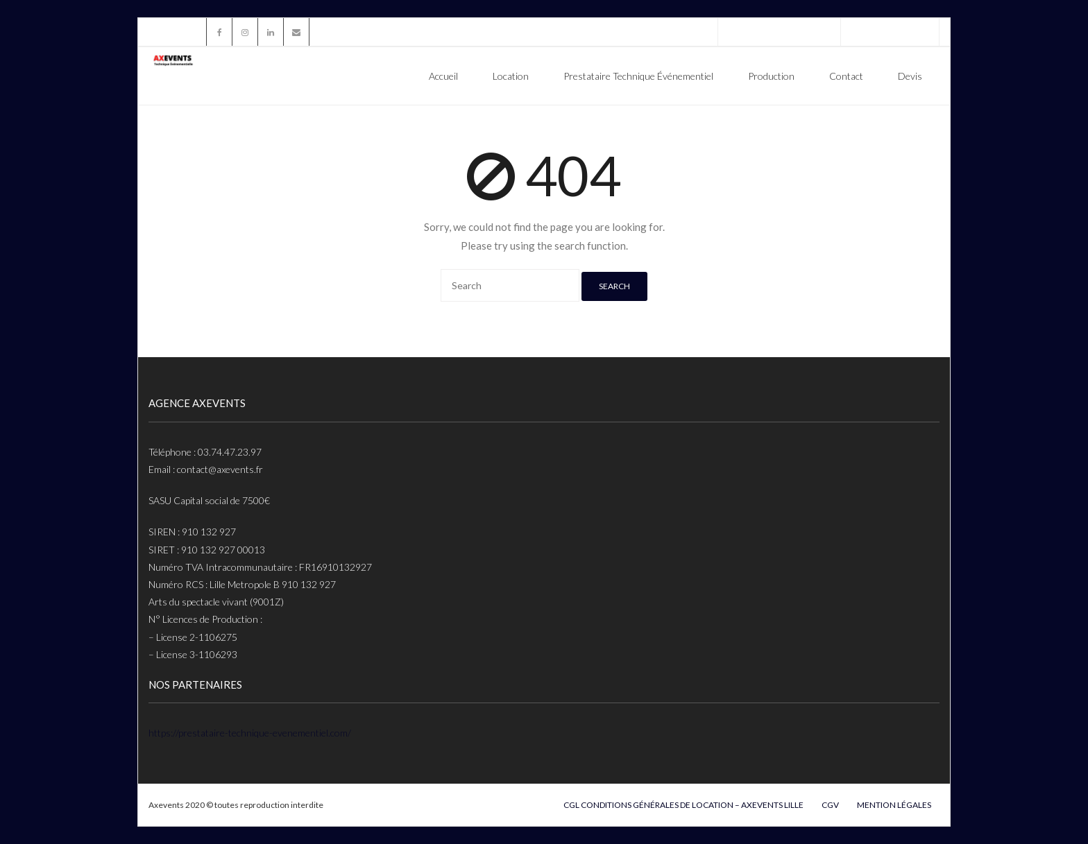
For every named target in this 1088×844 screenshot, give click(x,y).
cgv (830, 805)
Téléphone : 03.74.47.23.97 (779, 31)
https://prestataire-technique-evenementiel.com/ (249, 733)
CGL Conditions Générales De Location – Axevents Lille (683, 805)
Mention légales (894, 805)
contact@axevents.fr (889, 31)
